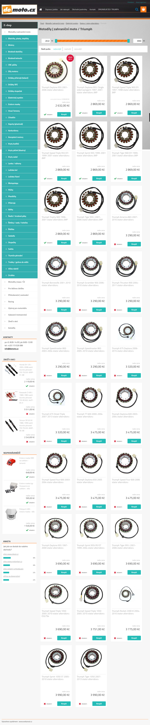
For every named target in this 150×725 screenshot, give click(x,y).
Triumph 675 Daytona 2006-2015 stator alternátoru (125, 349)
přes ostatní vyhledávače (13, 568)
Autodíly (11, 327)
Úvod (42, 23)
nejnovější (78, 49)
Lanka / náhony (14, 163)
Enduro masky (14, 104)
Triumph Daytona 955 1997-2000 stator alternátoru (55, 546)
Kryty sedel (13, 156)
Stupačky (12, 242)
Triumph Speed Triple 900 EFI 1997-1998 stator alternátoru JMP (126, 90)
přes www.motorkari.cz (12, 561)
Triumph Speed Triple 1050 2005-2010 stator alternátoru (90, 612)
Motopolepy (13, 183)
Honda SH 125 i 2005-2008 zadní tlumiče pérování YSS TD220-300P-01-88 (26, 369)
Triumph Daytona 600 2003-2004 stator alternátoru (125, 415)
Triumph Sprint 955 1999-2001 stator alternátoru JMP (91, 154)
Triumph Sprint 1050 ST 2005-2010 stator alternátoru (56, 678)
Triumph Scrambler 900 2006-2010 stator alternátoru (91, 284)
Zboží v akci (13, 321)
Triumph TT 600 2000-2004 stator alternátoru (90, 415)
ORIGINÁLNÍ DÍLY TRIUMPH (108, 9)
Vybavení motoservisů (17, 314)
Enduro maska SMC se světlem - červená (26, 460)
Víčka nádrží (13, 268)
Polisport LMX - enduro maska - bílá (26, 510)
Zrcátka (11, 275)
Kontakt (93, 9)
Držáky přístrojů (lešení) (18, 77)
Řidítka (11, 229)
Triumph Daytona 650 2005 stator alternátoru (89, 481)
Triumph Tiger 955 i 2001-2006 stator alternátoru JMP (90, 218)
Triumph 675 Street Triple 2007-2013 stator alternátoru (55, 415)
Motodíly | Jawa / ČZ (16, 281)
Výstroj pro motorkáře (17, 308)
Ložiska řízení (14, 176)
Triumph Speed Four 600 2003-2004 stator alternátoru (56, 481)
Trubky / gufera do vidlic (18, 262)
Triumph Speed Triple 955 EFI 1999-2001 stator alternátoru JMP (55, 155)
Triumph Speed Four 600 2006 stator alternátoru (126, 481)
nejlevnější (57, 49)
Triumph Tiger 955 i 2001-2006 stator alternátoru (124, 546)
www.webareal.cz (25, 721)
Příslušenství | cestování (18, 295)
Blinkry (11, 45)
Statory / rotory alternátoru (89, 23)
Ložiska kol (12, 170)
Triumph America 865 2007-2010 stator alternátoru (125, 218)
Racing (11, 301)
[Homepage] (40, 9)
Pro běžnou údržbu (16, 288)
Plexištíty (12, 196)
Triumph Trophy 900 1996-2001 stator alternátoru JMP (55, 218)
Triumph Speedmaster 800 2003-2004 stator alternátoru (55, 349)
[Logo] (19, 9)
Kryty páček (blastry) (16, 150)
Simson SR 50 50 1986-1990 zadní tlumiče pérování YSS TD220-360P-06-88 (26, 425)
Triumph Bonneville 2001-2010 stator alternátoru (56, 284)
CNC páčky (12, 64)
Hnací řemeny (14, 110)
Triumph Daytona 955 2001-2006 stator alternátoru (55, 88)
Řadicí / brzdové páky (17, 216)
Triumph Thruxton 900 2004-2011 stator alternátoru (125, 284)
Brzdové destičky (15, 51)
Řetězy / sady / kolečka (18, 222)
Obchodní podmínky (79, 9)
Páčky (10, 189)
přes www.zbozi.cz (10, 554)
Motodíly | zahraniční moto (19, 31)
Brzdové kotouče (15, 58)
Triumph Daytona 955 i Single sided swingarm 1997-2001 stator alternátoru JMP (90, 90)
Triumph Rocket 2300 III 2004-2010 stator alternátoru (126, 612)
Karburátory (13, 130)
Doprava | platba (51, 9)
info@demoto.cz (11, 348)
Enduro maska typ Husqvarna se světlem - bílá (26, 486)
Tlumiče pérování (15, 255)
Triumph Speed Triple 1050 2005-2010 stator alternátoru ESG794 (55, 613)
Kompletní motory (15, 137)
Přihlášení (131, 2)
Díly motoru (13, 71)
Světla (10, 249)
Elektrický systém (15, 97)
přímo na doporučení (11, 576)
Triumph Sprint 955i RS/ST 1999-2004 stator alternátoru (90, 546)
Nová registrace (141, 2)
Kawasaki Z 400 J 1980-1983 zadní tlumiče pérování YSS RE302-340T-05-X (26, 397)
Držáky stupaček (15, 91)
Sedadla (11, 235)
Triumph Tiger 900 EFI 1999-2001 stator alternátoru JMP (125, 154)
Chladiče (11, 117)
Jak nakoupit (64, 9)
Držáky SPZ (13, 84)
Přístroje (11, 202)
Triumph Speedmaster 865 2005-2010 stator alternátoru (90, 349)
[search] (137, 9)
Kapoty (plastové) (15, 124)
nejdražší (67, 49)
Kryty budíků (13, 143)
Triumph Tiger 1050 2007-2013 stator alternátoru (89, 678)
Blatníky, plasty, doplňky (18, 38)
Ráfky (10, 209)
